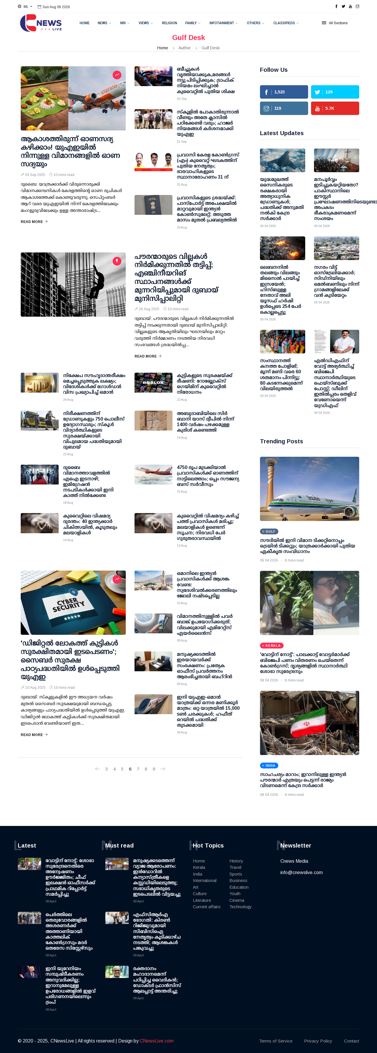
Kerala (199, 867)
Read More (34, 222)
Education (239, 887)
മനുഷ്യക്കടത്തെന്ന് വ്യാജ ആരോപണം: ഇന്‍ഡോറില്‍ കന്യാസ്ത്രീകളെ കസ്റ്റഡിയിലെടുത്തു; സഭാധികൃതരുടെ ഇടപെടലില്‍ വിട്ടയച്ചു (156, 877)
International (205, 880)
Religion (169, 23)
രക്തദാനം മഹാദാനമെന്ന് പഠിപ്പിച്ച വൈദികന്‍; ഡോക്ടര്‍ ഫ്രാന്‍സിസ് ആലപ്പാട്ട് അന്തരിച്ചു (157, 979)
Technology (240, 906)
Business (238, 880)
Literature (202, 900)
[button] (25, 7)
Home (85, 23)
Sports (235, 873)
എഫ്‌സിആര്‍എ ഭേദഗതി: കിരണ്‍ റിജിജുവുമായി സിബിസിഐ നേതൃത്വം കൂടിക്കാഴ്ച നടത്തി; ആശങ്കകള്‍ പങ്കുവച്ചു (157, 931)
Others (254, 23)
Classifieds (284, 23)
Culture (200, 893)
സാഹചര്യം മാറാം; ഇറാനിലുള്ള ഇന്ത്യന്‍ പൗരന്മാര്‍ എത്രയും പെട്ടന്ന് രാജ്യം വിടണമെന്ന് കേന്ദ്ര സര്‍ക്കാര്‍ (303, 780)
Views (144, 23)
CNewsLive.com (157, 1040)
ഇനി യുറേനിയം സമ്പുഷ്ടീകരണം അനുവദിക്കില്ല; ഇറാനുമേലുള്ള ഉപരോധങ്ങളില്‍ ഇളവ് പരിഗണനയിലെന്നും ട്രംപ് (70, 985)
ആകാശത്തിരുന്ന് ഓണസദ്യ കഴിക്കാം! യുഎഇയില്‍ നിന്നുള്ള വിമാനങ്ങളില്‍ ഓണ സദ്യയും (70, 151)
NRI (123, 23)
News (102, 23)
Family (191, 23)
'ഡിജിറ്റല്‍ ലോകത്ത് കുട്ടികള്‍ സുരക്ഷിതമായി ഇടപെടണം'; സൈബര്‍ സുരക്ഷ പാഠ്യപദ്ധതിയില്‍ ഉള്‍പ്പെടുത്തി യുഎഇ (70, 660)
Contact (351, 1040)
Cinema (236, 900)
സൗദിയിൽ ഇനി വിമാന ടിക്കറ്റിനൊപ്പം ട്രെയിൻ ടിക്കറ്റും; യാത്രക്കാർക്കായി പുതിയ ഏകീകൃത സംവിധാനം (307, 546)
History (236, 860)
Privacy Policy (318, 1040)
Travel (235, 867)
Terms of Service (275, 1040)
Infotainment (222, 23)
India (197, 873)
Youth (234, 893)
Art (195, 887)
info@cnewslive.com (301, 872)
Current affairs (207, 906)
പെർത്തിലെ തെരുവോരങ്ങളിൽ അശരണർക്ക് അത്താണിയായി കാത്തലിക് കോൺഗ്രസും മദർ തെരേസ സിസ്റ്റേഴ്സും (69, 931)
